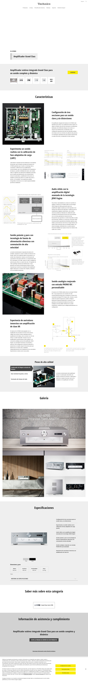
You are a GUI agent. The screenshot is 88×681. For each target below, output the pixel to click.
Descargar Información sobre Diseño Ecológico (44, 651)
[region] (44, 669)
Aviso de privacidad (40, 674)
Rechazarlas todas (65, 669)
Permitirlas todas (65, 672)
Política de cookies (28, 674)
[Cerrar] (85, 669)
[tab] (26, 559)
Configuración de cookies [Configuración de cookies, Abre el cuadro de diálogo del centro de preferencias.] (65, 665)
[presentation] (26, 559)
